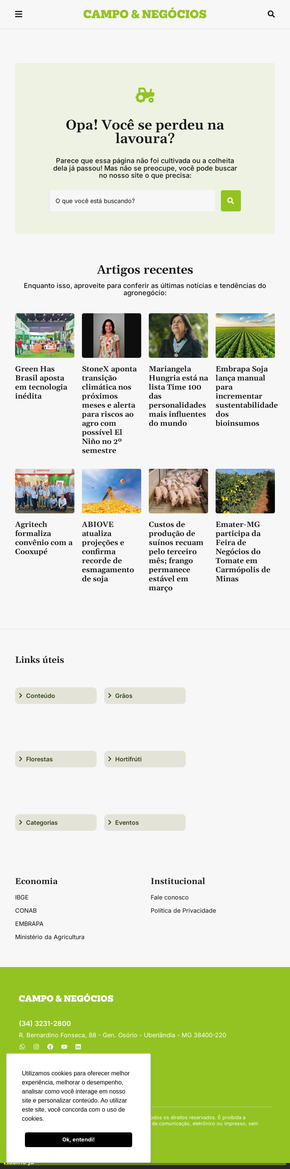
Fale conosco (170, 903)
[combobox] (127, 203)
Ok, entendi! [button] (78, 1139)
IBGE (22, 903)
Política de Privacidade (183, 916)
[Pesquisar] (226, 203)
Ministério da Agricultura (50, 943)
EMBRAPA (29, 929)
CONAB (26, 916)
